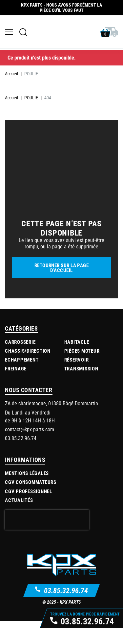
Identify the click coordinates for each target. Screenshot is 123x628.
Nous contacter (28, 396)
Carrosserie (20, 347)
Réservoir (76, 365)
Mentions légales (27, 479)
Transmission (81, 374)
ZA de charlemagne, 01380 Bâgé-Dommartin (51, 409)
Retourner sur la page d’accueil (61, 273)
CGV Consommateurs (30, 488)
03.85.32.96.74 (66, 596)
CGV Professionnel (28, 496)
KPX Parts (70, 608)
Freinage (16, 374)
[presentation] (47, 526)
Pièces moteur (82, 356)
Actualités (19, 506)
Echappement (21, 365)
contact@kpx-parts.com (29, 435)
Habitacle (76, 347)
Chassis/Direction (28, 356)
